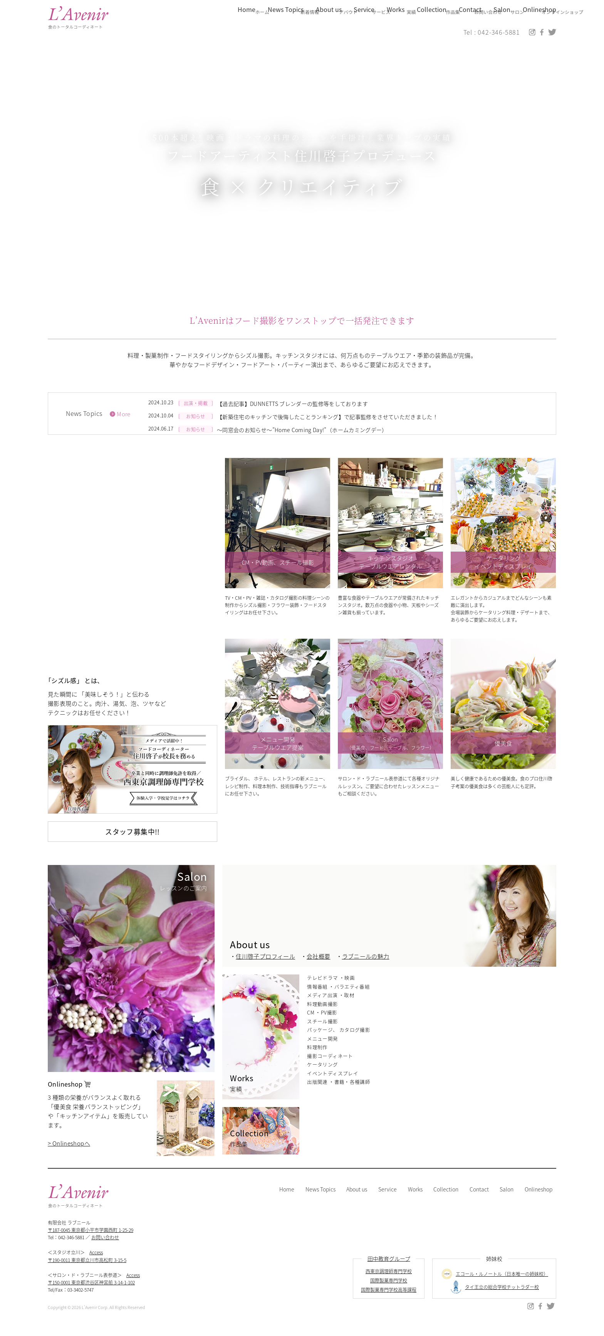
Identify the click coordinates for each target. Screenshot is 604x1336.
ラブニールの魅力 (365, 967)
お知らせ (197, 424)
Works (415, 1199)
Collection (447, 1199)
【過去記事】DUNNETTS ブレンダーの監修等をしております (290, 412)
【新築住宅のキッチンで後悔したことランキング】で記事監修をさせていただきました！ (323, 424)
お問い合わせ (105, 1247)
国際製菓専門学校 (388, 1290)
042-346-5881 (72, 1247)
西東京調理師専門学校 (389, 1281)
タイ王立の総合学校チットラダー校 (494, 1297)
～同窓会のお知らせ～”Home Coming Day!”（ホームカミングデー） (298, 436)
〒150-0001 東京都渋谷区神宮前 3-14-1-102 (91, 1292)
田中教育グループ (388, 1269)
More (124, 424)
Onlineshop (538, 1199)
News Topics (322, 1199)
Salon (506, 1199)
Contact (479, 1199)
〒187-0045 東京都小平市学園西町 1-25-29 (90, 1240)
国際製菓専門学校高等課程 (388, 1300)
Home (287, 1199)
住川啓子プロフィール (265, 967)
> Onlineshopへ (68, 1153)
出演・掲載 (197, 412)
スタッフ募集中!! (132, 842)
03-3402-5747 (81, 1300)
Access (96, 1263)
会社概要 (319, 967)
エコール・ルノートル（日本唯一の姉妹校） (494, 1284)
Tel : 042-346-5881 (491, 33)
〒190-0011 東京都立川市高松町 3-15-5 (87, 1270)
